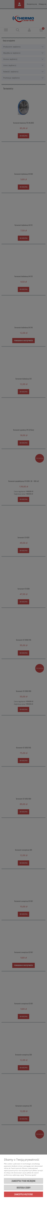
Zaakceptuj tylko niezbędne (23, 1180)
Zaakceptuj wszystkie (23, 1194)
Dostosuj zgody (23, 1187)
